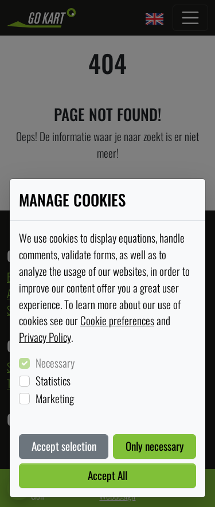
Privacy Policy (45, 337)
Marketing (55, 399)
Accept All (107, 475)
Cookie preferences (117, 320)
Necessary (55, 363)
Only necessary (155, 446)
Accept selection (64, 446)
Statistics (53, 381)
